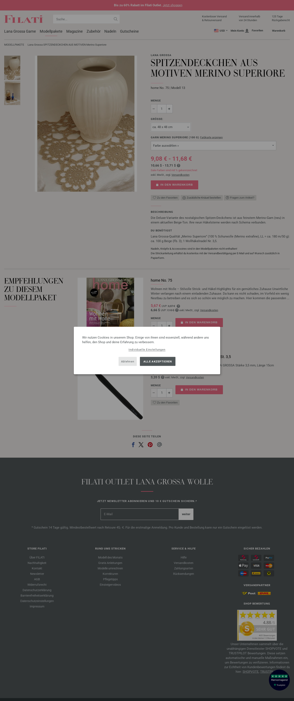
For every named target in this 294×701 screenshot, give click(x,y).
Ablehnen (127, 361)
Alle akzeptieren (157, 361)
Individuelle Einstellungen (147, 349)
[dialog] (147, 350)
